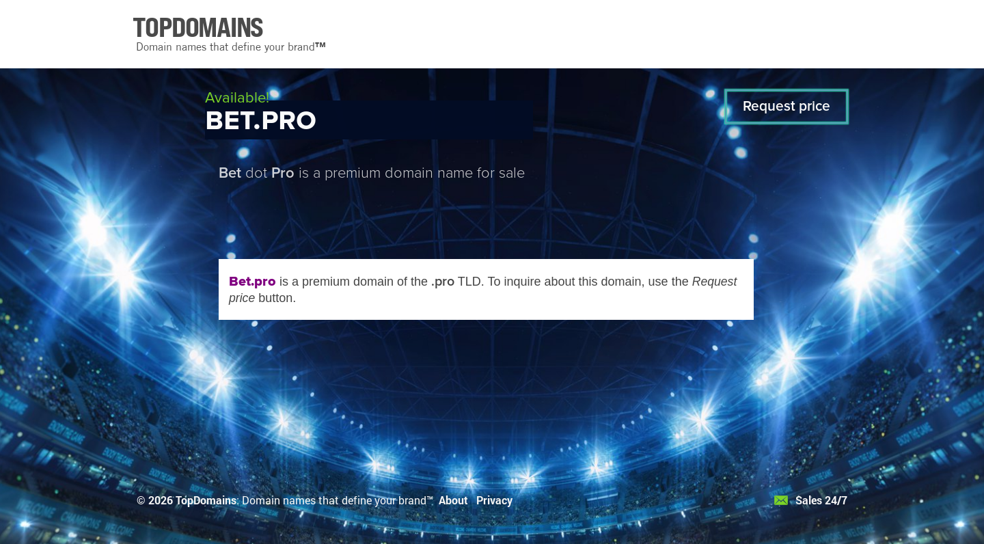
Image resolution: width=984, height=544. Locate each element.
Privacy (494, 500)
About (453, 500)
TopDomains (206, 500)
